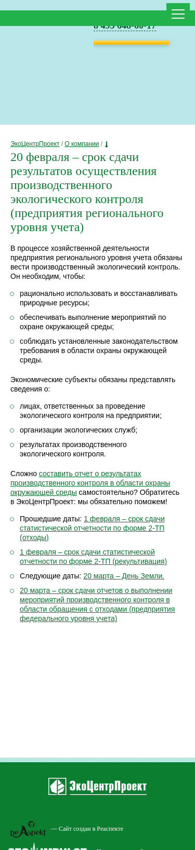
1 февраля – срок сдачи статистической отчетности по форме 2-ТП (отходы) (92, 528)
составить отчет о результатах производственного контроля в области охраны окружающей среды (90, 482)
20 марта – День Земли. (123, 576)
